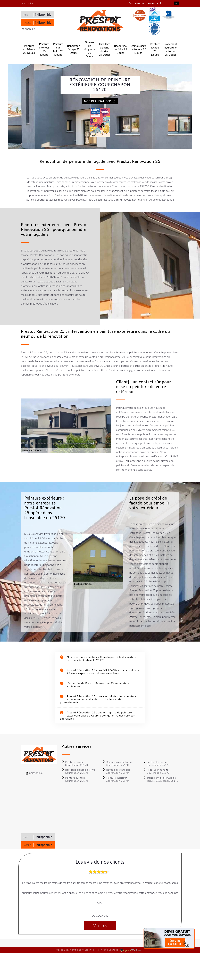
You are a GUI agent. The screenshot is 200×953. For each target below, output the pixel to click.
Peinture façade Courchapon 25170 (75, 763)
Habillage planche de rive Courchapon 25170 (78, 771)
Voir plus (100, 925)
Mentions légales (107, 950)
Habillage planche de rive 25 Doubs (105, 49)
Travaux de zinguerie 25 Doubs (89, 49)
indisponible (43, 14)
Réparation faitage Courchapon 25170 (156, 771)
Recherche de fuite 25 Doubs (120, 49)
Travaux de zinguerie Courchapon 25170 (116, 771)
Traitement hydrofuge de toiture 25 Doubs (170, 49)
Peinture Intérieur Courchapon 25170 (116, 779)
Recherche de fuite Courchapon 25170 (156, 763)
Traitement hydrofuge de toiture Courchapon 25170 (160, 779)
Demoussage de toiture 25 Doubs (138, 49)
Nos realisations (100, 101)
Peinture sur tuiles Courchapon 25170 (75, 779)
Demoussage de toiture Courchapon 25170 (118, 763)
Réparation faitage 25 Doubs (73, 49)
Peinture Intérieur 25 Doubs (44, 49)
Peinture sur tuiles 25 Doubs (58, 49)
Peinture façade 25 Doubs (155, 49)
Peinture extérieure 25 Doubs (29, 49)
